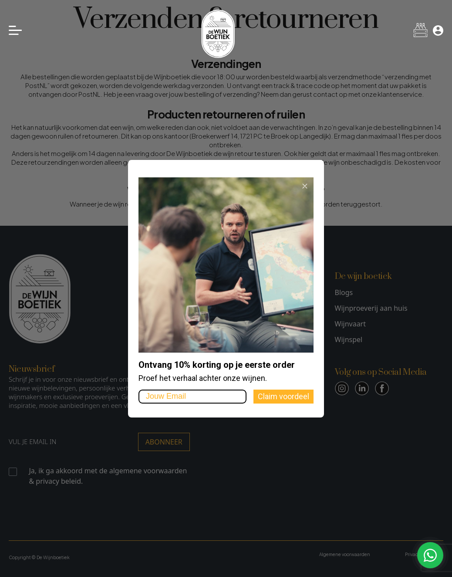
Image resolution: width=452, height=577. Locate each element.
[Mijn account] (438, 30)
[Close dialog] (305, 186)
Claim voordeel (283, 396)
